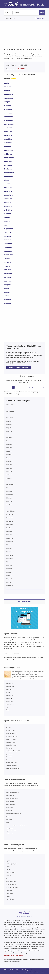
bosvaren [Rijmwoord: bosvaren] (9, 461)
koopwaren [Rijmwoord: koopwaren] (8, 243)
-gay (8, 861)
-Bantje (8, 896)
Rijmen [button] (42, 12)
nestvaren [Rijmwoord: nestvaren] (7, 303)
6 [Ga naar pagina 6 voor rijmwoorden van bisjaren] (29, 387)
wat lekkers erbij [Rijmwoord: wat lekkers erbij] (11, 763)
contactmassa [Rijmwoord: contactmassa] (11, 766)
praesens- (9, 801)
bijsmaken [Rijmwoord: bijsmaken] (9, 555)
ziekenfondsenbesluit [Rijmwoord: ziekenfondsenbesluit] (13, 751)
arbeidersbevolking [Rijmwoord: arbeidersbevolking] (12, 768)
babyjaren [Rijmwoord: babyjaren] (9, 514)
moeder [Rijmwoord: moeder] (9, 683)
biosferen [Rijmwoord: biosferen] (9, 582)
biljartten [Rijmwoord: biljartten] (9, 498)
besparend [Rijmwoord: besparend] (9, 535)
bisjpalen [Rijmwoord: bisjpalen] (9, 428)
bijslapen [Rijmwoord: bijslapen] (9, 552)
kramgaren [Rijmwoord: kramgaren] (8, 247)
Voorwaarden (39, 972)
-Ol (7, 878)
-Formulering (10, 884)
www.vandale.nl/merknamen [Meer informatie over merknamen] (13, 955)
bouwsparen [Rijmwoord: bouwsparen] (8, 135)
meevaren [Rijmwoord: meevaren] (7, 270)
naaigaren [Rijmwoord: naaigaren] (7, 285)
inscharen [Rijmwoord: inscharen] (7, 221)
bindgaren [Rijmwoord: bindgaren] (7, 102)
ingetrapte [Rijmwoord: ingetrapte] (9, 748)
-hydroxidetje (10, 872)
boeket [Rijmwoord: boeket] (8, 698)
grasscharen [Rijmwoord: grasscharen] (8, 191)
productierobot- (11, 798)
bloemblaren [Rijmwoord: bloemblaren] (8, 120)
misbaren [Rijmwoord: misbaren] (9, 465)
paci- (8, 822)
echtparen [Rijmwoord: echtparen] (7, 180)
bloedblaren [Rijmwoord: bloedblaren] (8, 117)
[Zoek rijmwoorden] (22, 12)
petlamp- (9, 819)
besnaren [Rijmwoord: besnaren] (9, 444)
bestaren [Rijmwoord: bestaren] (9, 451)
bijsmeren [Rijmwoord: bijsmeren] (9, 558)
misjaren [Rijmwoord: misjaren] (9, 405)
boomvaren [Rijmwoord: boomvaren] (8, 128)
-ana (8, 866)
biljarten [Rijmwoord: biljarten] (9, 424)
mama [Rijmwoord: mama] (8, 689)
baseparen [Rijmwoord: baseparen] (9, 524)
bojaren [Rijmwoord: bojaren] (8, 458)
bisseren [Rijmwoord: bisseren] (9, 454)
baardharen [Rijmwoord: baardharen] (8, 94)
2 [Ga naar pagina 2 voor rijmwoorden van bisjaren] (16, 387)
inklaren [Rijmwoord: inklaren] (7, 217)
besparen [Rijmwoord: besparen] (9, 448)
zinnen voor (17, 69)
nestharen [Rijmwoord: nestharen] (7, 300)
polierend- (9, 807)
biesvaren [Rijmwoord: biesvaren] (9, 418)
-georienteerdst (11, 887)
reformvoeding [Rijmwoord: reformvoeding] (11, 739)
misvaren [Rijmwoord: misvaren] (9, 468)
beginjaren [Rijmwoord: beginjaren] (10, 484)
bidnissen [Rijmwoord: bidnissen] (9, 757)
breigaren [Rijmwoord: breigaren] (7, 146)
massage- (9, 795)
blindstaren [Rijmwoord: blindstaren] (8, 109)
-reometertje (10, 881)
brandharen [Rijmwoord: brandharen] (8, 143)
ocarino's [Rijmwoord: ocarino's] (9, 727)
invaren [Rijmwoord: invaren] (6, 225)
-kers (8, 875)
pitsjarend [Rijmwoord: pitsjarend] (9, 501)
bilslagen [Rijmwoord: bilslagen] (9, 572)
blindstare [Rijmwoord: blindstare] (7, 105)
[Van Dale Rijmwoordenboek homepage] (12, 4)
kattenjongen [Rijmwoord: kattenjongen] (10, 730)
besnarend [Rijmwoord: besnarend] (9, 531)
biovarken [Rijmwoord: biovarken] (9, 586)
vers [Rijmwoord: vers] (7, 707)
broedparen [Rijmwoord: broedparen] (8, 150)
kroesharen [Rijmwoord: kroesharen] (8, 251)
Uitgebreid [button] (40, 18)
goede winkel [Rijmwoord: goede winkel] (10, 742)
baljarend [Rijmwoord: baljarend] (9, 521)
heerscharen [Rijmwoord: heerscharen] (8, 206)
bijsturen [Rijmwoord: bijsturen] (9, 565)
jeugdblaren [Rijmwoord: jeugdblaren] (8, 229)
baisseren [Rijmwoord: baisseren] (9, 518)
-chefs (8, 869)
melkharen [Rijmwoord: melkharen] (8, 273)
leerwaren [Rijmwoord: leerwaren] (7, 262)
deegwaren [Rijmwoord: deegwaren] (8, 165)
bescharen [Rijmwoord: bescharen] (9, 528)
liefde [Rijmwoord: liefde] (8, 692)
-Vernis (8, 890)
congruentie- (10, 828)
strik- (8, 816)
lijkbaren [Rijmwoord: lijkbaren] (7, 266)
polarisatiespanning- (13, 813)
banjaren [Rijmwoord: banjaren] (9, 441)
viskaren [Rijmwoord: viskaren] (9, 475)
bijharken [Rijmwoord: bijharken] (9, 541)
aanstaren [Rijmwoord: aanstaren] (7, 83)
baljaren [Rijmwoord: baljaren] (9, 437)
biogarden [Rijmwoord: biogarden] (9, 579)
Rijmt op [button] (7, 12)
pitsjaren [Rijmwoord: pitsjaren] (9, 431)
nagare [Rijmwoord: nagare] (6, 288)
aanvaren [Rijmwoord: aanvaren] (7, 87)
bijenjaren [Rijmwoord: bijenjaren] (9, 491)
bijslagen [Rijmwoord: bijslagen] (9, 548)
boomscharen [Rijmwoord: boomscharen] (9, 124)
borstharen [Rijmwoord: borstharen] (8, 132)
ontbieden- (10, 834)
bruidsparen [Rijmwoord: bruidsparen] (8, 154)
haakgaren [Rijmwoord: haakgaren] (8, 199)
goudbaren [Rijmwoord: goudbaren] (8, 187)
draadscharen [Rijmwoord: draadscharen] (9, 173)
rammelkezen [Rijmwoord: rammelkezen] (10, 733)
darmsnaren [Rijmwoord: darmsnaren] (8, 161)
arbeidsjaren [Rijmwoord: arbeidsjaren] (10, 511)
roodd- (8, 810)
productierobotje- (12, 792)
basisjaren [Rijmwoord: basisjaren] (10, 411)
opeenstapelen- (11, 831)
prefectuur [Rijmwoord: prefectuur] (9, 754)
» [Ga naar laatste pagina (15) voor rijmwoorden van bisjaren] (43, 387)
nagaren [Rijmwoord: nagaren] (7, 292)
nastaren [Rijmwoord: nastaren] (7, 296)
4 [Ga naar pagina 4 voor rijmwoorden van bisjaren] (22, 387)
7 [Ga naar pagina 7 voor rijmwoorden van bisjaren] (32, 387)
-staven (8, 858)
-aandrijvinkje (11, 864)
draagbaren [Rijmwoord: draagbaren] (8, 176)
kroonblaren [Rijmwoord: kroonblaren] (8, 255)
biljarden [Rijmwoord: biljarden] (9, 421)
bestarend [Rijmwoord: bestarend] (9, 538)
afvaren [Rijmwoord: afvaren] (7, 90)
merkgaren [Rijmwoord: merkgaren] (8, 277)
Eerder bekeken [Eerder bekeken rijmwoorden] (10, 18)
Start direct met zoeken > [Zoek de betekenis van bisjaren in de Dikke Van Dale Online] (18, 367)
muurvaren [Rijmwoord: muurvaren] (8, 281)
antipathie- (10, 804)
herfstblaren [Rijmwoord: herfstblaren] (8, 210)
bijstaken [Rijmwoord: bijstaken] (9, 562)
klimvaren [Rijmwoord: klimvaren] (7, 240)
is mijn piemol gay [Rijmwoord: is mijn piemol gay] (12, 736)
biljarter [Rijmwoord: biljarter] (9, 569)
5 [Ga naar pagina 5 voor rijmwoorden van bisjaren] (26, 387)
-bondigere (10, 899)
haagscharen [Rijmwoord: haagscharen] (8, 195)
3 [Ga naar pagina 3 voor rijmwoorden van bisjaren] (19, 387)
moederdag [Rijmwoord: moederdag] (10, 686)
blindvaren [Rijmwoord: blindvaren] (8, 113)
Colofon (31, 972)
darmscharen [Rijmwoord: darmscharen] (9, 158)
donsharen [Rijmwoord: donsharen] (8, 169)
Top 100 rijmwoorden (24, 601)
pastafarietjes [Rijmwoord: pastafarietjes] (11, 745)
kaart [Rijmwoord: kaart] (8, 710)
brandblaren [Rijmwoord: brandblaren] (8, 139)
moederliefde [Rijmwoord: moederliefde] (10, 695)
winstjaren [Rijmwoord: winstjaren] (9, 505)
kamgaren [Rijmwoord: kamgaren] (7, 232)
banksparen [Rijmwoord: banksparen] (8, 98)
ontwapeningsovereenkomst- (16, 825)
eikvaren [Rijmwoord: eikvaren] (7, 184)
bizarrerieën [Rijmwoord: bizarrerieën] (10, 760)
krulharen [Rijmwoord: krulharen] (7, 258)
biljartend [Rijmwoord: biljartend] (9, 495)
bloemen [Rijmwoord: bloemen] (9, 701)
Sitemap (24, 972)
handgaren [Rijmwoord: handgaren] (8, 202)
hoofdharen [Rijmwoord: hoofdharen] (8, 214)
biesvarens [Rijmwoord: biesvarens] (10, 488)
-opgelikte (9, 893)
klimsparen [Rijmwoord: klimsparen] (8, 236)
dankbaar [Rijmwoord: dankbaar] (9, 704)
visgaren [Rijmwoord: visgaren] (9, 471)
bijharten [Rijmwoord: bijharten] (9, 545)
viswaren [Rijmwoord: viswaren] (9, 478)
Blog (18, 972)
